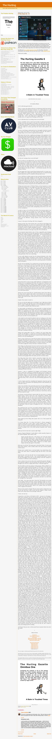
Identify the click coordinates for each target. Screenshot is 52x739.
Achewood (3, 226)
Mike (2, 217)
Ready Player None (34, 643)
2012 (3, 203)
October (4, 186)
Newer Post (20, 733)
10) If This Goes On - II (5, 91)
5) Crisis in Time (4, 71)
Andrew (2, 221)
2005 (3, 211)
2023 (3, 180)
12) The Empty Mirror (4, 77)
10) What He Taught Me (5, 76)
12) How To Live (4, 63)
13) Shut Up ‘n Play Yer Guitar (6, 78)
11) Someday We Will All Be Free (7, 62)
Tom (1, 220)
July (4, 189)
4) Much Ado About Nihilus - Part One (7, 86)
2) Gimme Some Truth (5, 51)
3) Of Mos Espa (3, 85)
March (4, 195)
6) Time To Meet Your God (5, 72)
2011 (3, 204)
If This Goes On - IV (6, 191)
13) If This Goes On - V (5, 94)
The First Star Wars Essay (34, 642)
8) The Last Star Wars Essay (6, 59)
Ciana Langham (24, 712)
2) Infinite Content (4, 69)
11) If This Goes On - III (5, 92)
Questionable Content (5, 225)
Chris (2, 222)
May (4, 193)
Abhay (2, 219)
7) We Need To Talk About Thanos (7, 73)
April (4, 194)
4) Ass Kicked (3, 70)
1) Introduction (3, 83)
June (4, 192)
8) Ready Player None (5, 89)
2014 (3, 201)
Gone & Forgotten (4, 224)
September (5, 187)
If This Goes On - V (6, 190)
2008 (3, 207)
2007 (3, 208)
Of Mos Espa (34, 637)
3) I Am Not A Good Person (5, 52)
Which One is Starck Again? (35, 640)
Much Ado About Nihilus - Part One (34, 638)
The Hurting (9, 5)
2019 (3, 184)
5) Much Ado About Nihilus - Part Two (7, 87)
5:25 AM (22, 717)
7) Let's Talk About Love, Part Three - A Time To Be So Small (8, 58)
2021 (3, 183)
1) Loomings (3, 68)
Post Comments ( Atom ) (28, 736)
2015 (3, 200)
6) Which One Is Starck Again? (6, 88)
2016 (3, 199)
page (49, 715)
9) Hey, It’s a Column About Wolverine (7, 75)
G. (1, 223)
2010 (3, 205)
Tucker (2, 218)
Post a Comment (21, 731)
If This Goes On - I (34, 644)
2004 (3, 212)
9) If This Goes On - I (4, 90)
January (4, 197)
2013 (3, 202)
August (4, 188)
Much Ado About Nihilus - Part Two (34, 639)
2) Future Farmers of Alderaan (6, 84)
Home (35, 733)
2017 (3, 198)
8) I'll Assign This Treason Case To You (8, 74)
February (4, 196)
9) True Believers (4, 60)
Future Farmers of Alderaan (34, 635)
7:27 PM (22, 729)
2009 (3, 206)
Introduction (34, 634)
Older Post (49, 733)
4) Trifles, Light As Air (4, 53)
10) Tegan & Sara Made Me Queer (7, 61)
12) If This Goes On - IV (5, 93)
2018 (3, 185)
